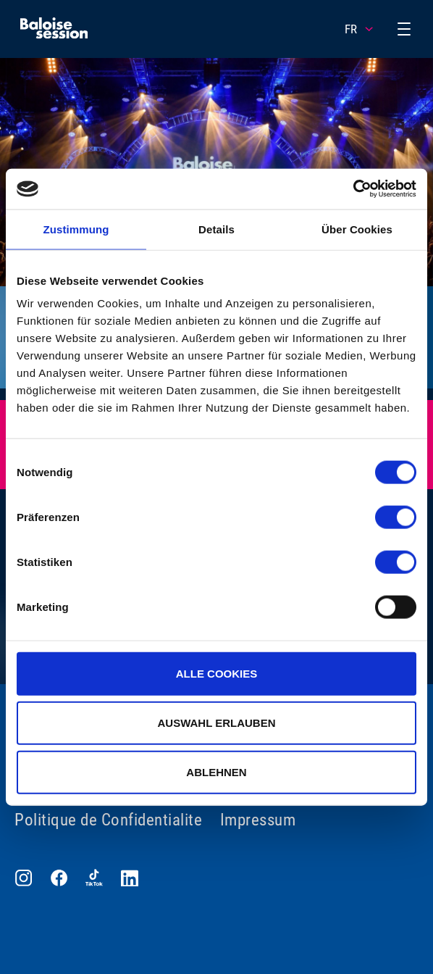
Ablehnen (216, 771)
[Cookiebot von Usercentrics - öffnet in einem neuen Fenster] (353, 189)
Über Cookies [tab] (356, 228)
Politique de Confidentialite (108, 820)
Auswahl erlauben (216, 722)
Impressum (258, 820)
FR (360, 29)
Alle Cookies (217, 673)
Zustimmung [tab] (76, 228)
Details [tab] (216, 228)
